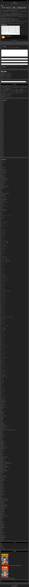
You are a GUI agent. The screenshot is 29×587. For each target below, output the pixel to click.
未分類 (2, 455)
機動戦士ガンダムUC (3, 468)
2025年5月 (2, 116)
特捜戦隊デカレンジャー (4, 480)
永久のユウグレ (3, 473)
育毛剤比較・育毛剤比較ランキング (5, 505)
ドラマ (2, 338)
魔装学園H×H (2, 538)
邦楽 (1, 520)
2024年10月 (2, 125)
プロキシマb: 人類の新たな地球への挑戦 (5, 88)
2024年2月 (2, 135)
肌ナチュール (2, 495)
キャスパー (2, 262)
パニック (2, 350)
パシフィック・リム (3, 349)
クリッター (2, 266)
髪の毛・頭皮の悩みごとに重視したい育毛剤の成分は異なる (14, 7)
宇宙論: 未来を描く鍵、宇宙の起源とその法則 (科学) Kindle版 (8, 578)
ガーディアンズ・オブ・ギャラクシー (5, 261)
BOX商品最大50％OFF (3, 172)
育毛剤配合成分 (20, 9)
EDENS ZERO (2, 177)
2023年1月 (2, 151)
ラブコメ (2, 387)
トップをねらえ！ (3, 330)
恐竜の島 (2, 434)
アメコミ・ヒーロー (3, 231)
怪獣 (1, 432)
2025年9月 (2, 111)
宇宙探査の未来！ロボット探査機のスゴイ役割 (6, 75)
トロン (2, 334)
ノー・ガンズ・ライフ (3, 339)
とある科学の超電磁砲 (3, 209)
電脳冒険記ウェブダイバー (4, 527)
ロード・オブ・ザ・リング (4, 396)
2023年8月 (2, 142)
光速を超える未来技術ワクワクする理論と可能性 (6, 94)
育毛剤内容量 (2, 501)
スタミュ (2, 307)
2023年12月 (2, 137)
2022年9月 (2, 156)
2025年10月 (2, 110)
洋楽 (1, 474)
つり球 (2, 208)
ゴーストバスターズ (3, 281)
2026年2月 (2, 105)
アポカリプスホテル (3, 230)
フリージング (2, 359)
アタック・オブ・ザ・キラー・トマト (5, 225)
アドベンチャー (3, 226)
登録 (1, 543)
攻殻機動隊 (2, 444)
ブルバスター (2, 360)
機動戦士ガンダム (3, 460)
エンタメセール (3, 251)
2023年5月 (2, 146)
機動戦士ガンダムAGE (3, 464)
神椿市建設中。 (3, 490)
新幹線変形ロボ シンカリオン (4, 447)
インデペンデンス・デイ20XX (4, 241)
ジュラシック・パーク (3, 303)
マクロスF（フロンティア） (4, 370)
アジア (2, 224)
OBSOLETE (2, 188)
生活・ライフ (2, 485)
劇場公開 (2, 406)
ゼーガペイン (2, 314)
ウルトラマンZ (2, 246)
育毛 (1, 496)
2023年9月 (2, 141)
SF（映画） (2, 192)
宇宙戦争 (2, 422)
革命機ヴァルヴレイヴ (3, 532)
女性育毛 (2, 417)
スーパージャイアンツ (3, 313)
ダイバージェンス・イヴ (4, 319)
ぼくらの (2, 214)
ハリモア (2, 340)
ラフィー (2, 386)
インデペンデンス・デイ (4, 240)
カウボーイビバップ (3, 252)
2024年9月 (2, 126)
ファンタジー (2, 355)
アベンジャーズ (3, 229)
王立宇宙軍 (2, 484)
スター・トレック (3, 309)
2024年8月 (2, 127)
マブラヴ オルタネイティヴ (4, 376)
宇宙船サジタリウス (3, 428)
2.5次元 (2, 161)
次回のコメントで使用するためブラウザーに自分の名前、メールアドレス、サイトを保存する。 (12, 65)
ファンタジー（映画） (3, 356)
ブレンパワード (3, 361)
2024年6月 (2, 130)
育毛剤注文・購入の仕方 (4, 506)
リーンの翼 (2, 391)
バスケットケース (3, 344)
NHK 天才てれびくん (3, 187)
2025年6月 (2, 115)
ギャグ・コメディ (3, 265)
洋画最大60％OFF (3, 475)
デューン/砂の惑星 (3, 328)
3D (1, 163)
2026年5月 (2, 101)
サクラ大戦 (2, 286)
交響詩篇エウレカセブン (4, 401)
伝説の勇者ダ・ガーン (3, 402)
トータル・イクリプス (3, 335)
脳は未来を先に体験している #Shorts (5, 95)
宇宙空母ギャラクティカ (4, 427)
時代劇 (2, 454)
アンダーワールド (3, 236)
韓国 (1, 533)
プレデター (2, 364)
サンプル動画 (2, 293)
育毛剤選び (2, 510)
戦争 (1, 439)
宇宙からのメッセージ (3, 421)
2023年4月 (2, 147)
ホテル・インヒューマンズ (4, 366)
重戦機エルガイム (3, 521)
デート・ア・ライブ (3, 329)
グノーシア (2, 271)
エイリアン (2, 250)
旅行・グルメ (2, 449)
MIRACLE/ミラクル (3, 183)
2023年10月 (2, 140)
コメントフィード (3, 547)
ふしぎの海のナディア (3, 210)
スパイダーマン (3, 312)
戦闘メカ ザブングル (3, 443)
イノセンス (2, 239)
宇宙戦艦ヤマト (3, 423)
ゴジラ (2, 278)
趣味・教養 (2, 517)
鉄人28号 (2, 522)
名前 (2, 57)
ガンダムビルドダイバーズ (4, 257)
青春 (1, 531)
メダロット (2, 382)
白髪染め (2, 486)
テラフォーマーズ (3, 323)
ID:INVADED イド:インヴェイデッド (5, 179)
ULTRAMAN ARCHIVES (4, 199)
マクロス (2, 369)
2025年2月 (2, 120)
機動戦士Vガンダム (3, 458)
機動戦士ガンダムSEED (3, 465)
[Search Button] (27, 0)
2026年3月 (2, 104)
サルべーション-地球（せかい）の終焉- (5, 291)
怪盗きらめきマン (3, 433)
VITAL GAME (2, 200)
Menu (2, 0)
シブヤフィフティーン (3, 296)
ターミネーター (3, 318)
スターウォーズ (3, 308)
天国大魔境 (2, 412)
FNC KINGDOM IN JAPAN (4, 178)
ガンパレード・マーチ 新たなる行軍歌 (5, 260)
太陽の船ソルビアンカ (3, 416)
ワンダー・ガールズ (3, 397)
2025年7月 (2, 114)
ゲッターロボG (2, 276)
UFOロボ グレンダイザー (4, 198)
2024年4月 (2, 132)
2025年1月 (2, 121)
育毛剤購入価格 (3, 507)
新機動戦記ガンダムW (3, 448)
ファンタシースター (3, 354)
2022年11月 (2, 153)
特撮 (1, 481)
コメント (2, 48)
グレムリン (2, 272)
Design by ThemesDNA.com (14, 586)
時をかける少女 (3, 453)
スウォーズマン (3, 304)
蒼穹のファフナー (3, 512)
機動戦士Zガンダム (3, 459)
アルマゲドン (2, 235)
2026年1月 (2, 106)
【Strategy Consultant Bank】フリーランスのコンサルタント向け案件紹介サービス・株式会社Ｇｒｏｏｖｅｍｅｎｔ (14, 90)
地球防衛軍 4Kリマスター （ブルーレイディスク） (6, 74)
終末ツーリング (3, 491)
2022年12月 (2, 152)
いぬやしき (2, 204)
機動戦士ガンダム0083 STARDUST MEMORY (6, 463)
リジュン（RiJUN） (3, 390)
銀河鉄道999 (2, 526)
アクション (2, 220)
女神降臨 (2, 418)
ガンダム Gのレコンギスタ (4, 256)
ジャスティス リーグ (3, 302)
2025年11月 (2, 109)
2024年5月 (2, 131)
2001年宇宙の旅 (3, 162)
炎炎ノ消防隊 (2, 479)
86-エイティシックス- (3, 167)
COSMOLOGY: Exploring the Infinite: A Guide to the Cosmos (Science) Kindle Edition (11, 565)
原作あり (2, 408)
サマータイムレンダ (3, 288)
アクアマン (2, 219)
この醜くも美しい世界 (3, 205)
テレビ (2, 324)
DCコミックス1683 (3, 173)
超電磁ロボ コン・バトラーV (4, 516)
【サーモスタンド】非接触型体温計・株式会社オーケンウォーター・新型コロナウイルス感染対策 (12, 89)
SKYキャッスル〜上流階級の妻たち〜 (5, 193)
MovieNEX (2, 184)
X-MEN (2, 203)
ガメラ (2, 255)
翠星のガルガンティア (3, 494)
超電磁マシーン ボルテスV (4, 515)
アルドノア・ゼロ (3, 234)
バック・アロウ (3, 345)
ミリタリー (2, 380)
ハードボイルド (3, 343)
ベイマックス (2, 365)
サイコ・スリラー (3, 283)
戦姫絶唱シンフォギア (3, 442)
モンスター (2, 385)
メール (2, 60)
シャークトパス (3, 297)
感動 (1, 437)
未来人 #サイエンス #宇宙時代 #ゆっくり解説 (6, 85)
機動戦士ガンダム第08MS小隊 (4, 470)
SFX (14, 2)
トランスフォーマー (3, 333)
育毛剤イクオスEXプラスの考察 (4, 500)
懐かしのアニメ (3, 438)
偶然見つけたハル (3, 403)
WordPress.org (3, 548)
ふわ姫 (2, 213)
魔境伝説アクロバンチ (3, 536)
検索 (1, 80)
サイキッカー (2, 282)
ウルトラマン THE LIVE (4, 245)
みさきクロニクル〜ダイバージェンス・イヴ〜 (6, 215)
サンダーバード (3, 292)
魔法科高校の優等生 (3, 537)
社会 (1, 489)
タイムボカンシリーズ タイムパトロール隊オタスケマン (7, 317)
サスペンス (2, 287)
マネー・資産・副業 (3, 375)
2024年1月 (2, 136)
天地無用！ (2, 413)
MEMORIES (2, 182)
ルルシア (2, 392)
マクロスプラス (3, 371)
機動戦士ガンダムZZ (3, 469)
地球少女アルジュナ (3, 411)
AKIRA (2, 168)
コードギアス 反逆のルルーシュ (4, 277)
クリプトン (2, 267)
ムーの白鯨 (2, 381)
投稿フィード (2, 546)
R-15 (1, 189)
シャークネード (3, 298)
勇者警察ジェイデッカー (4, 407)
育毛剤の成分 (15, 40)
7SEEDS (2, 166)
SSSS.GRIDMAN (3, 194)
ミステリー (2, 377)
